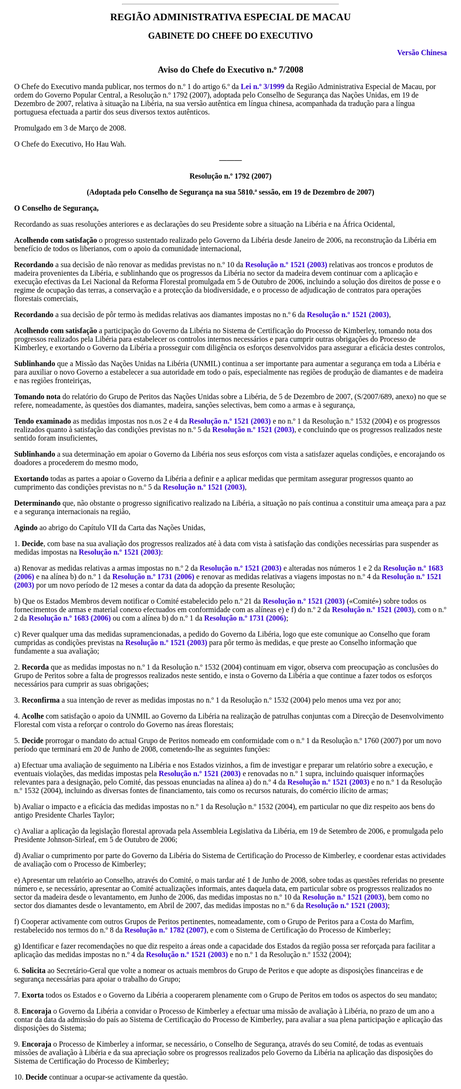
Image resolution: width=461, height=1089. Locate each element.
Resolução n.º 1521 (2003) (286, 265)
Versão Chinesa (422, 53)
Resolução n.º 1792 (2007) (230, 176)
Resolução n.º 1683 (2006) (70, 618)
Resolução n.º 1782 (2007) (165, 930)
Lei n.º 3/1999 (262, 86)
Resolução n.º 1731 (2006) (153, 577)
